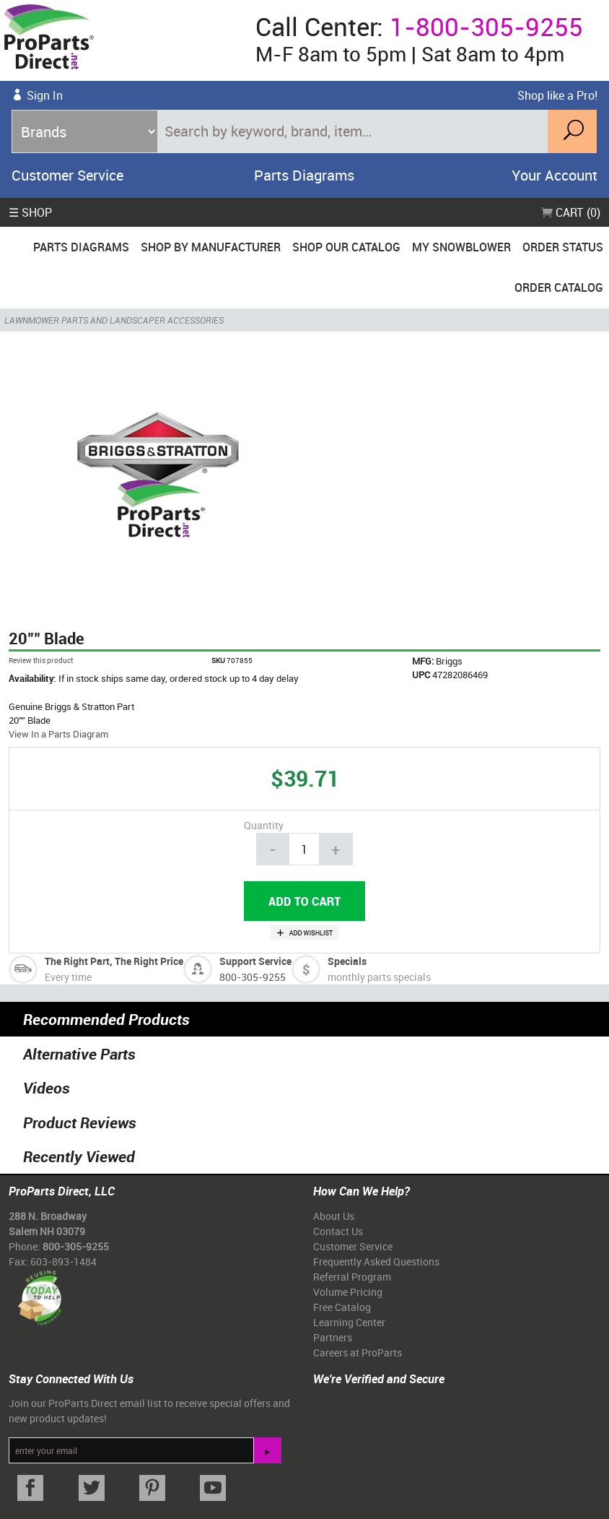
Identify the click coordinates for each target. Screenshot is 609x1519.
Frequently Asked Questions (376, 1261)
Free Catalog (342, 1307)
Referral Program (352, 1277)
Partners (332, 1337)
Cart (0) (570, 212)
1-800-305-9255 (486, 26)
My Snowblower (461, 247)
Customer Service (67, 175)
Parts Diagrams (304, 175)
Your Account (554, 175)
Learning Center (349, 1322)
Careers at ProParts (357, 1352)
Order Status (562, 247)
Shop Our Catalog (346, 247)
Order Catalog (558, 287)
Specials (347, 961)
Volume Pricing (347, 1292)
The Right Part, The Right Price (114, 961)
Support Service (255, 961)
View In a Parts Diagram (58, 733)
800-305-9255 (252, 977)
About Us (333, 1216)
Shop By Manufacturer (211, 247)
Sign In (45, 95)
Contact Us (338, 1231)
